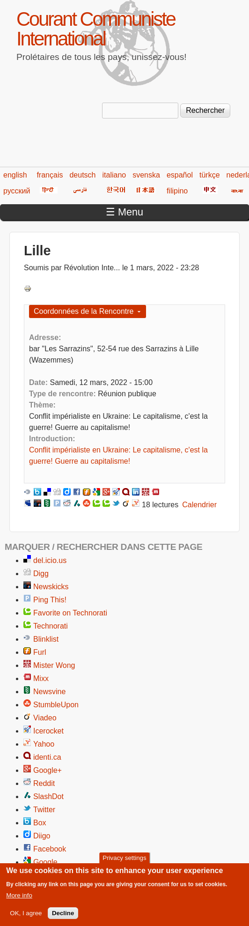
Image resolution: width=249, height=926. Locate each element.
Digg (41, 574)
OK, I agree (26, 917)
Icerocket (48, 731)
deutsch (82, 175)
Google (45, 862)
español (180, 175)
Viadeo (45, 718)
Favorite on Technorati (70, 613)
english (15, 175)
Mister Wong (54, 665)
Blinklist (46, 639)
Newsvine (49, 692)
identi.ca (47, 757)
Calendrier (199, 505)
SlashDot (48, 796)
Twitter (44, 810)
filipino (177, 191)
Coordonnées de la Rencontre (83, 311)
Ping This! (49, 600)
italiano (114, 175)
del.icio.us (49, 560)
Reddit (44, 783)
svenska (146, 175)
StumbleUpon (56, 705)
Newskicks (51, 587)
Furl (39, 652)
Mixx (41, 678)
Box (39, 823)
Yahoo (43, 744)
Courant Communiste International (95, 29)
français (50, 175)
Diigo (41, 836)
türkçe (209, 175)
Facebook (49, 849)
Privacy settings (124, 862)
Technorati (50, 626)
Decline (63, 917)
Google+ (47, 770)
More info (19, 900)
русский (16, 191)
